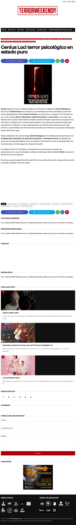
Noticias (11, 29)
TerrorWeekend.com (16, 518)
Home (4, 29)
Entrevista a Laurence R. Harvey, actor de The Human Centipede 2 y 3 (27, 345)
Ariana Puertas (12, 203)
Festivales (30, 29)
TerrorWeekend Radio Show (60, 29)
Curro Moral (33, 203)
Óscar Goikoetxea (29, 41)
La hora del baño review (11, 378)
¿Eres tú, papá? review (10, 312)
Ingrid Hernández (66, 203)
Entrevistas (42, 29)
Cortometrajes (23, 203)
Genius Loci (55, 203)
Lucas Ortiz (17, 41)
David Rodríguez (45, 203)
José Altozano (6, 41)
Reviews (20, 29)
